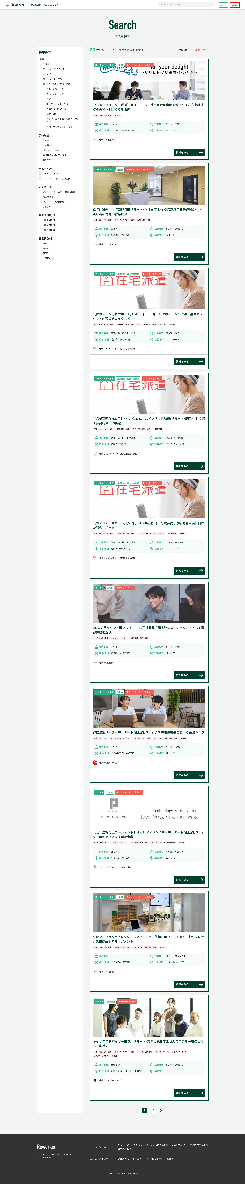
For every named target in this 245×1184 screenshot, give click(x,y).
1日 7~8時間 (47, 230)
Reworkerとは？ (51, 4)
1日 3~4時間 (47, 220)
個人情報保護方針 (154, 1159)
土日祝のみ (46, 258)
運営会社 (171, 1159)
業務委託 (45, 160)
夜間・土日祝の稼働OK (52, 201)
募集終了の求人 (125, 1149)
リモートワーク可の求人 (130, 1144)
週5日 (43, 253)
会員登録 (235, 5)
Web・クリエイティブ (52, 69)
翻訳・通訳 (50, 113)
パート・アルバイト (50, 150)
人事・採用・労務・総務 (56, 84)
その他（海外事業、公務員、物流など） (61, 120)
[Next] (161, 1110)
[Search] (186, 4)
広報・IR (49, 99)
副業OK (44, 206)
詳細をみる (182, 152)
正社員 (44, 140)
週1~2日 (45, 243)
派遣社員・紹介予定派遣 (53, 155)
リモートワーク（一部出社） (55, 178)
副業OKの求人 (179, 1144)
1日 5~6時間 (47, 225)
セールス (45, 74)
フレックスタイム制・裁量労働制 (57, 191)
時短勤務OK (46, 196)
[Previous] (137, 1110)
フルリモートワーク (50, 173)
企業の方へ (123, 1159)
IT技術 (44, 64)
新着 (197, 50)
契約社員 (45, 145)
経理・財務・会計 (53, 89)
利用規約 (137, 1159)
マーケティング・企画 (55, 103)
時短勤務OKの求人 (199, 1144)
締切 (205, 50)
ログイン (223, 5)
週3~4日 (45, 248)
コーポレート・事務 (50, 79)
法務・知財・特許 (53, 94)
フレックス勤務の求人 (157, 1144)
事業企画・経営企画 (54, 108)
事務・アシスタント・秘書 (57, 127)
